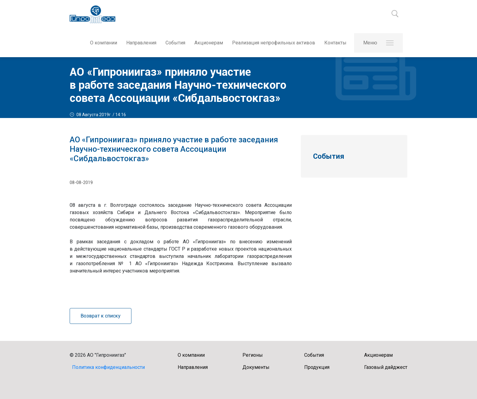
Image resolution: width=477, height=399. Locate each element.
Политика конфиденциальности (108, 367)
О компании (103, 43)
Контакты (335, 43)
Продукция (316, 367)
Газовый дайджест (385, 367)
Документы (256, 367)
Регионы (252, 355)
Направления (141, 43)
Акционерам (208, 43)
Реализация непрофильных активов (273, 43)
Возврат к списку (100, 316)
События (175, 43)
